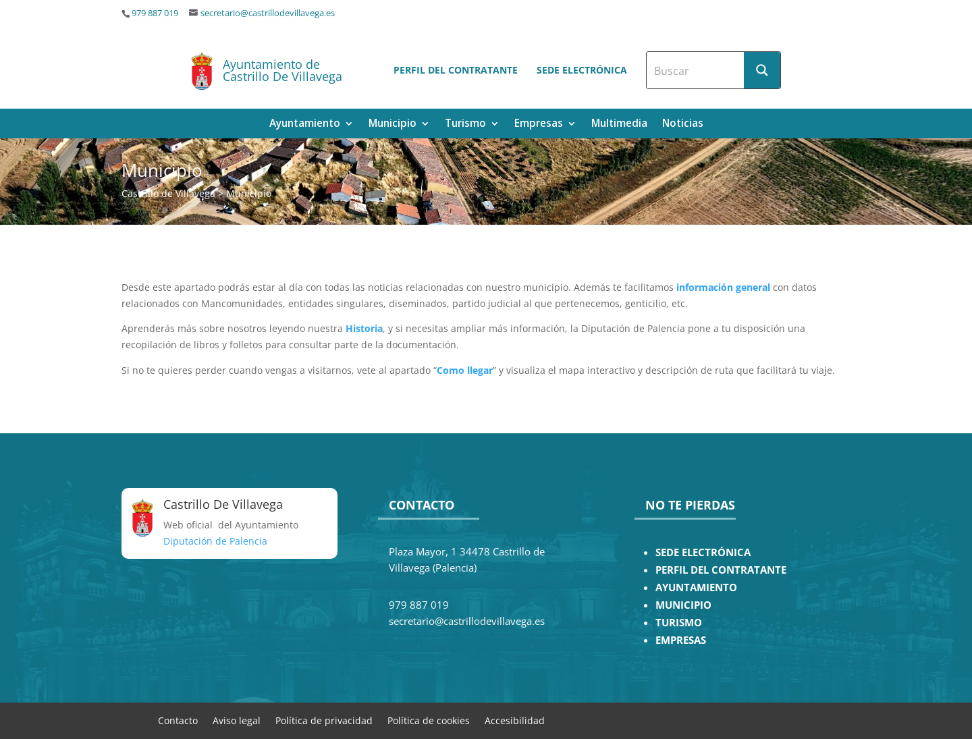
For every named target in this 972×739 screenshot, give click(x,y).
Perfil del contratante (456, 69)
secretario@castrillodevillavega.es (267, 13)
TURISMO (678, 622)
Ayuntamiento (304, 124)
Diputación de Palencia (215, 541)
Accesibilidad (515, 720)
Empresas (538, 124)
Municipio (392, 124)
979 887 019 (155, 13)
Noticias (682, 124)
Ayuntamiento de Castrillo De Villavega (282, 70)
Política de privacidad (324, 720)
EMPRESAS (680, 640)
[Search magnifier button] (762, 70)
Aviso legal (237, 720)
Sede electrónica (582, 69)
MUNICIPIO (683, 605)
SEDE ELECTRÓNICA (703, 552)
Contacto (178, 720)
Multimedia (619, 124)
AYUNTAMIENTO (696, 587)
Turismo (465, 124)
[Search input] (696, 70)
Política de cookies (428, 720)
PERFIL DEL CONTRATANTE (720, 570)
